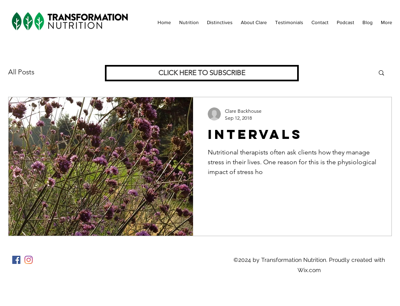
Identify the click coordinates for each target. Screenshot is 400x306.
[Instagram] (28, 260)
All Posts (21, 72)
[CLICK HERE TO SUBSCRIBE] (202, 73)
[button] (381, 73)
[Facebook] (16, 260)
